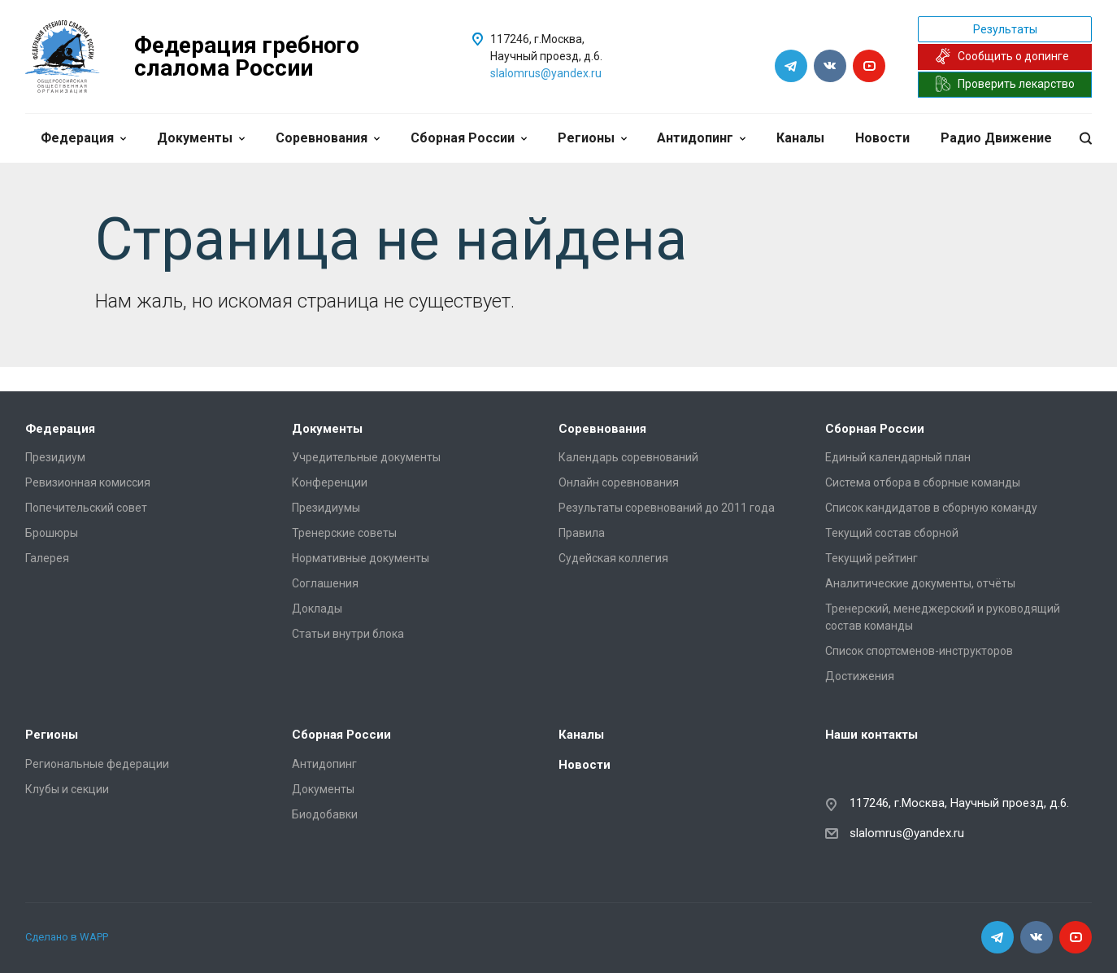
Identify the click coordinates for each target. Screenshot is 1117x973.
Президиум (55, 457)
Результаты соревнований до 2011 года (666, 507)
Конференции (329, 482)
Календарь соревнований (628, 457)
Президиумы (326, 507)
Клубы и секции (67, 789)
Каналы (800, 138)
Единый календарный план (898, 457)
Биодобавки (325, 814)
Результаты (1005, 29)
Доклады (317, 608)
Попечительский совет (86, 507)
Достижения (859, 676)
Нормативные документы (360, 558)
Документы (201, 138)
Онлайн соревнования (618, 482)
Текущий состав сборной (891, 532)
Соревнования (328, 138)
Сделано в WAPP (66, 937)
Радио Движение (996, 138)
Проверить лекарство (1005, 84)
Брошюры (51, 532)
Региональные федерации (97, 763)
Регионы (592, 138)
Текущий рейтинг (871, 558)
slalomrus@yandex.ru (546, 73)
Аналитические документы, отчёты (920, 583)
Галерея (47, 558)
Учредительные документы (366, 457)
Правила (581, 532)
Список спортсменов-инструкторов (919, 650)
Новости (882, 138)
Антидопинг (701, 138)
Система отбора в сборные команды (922, 482)
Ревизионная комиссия (87, 482)
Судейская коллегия (613, 558)
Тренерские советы (344, 532)
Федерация (83, 138)
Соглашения (325, 583)
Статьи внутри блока (348, 633)
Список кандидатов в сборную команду (931, 507)
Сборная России (469, 138)
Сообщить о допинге (1002, 56)
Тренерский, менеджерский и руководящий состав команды (942, 617)
